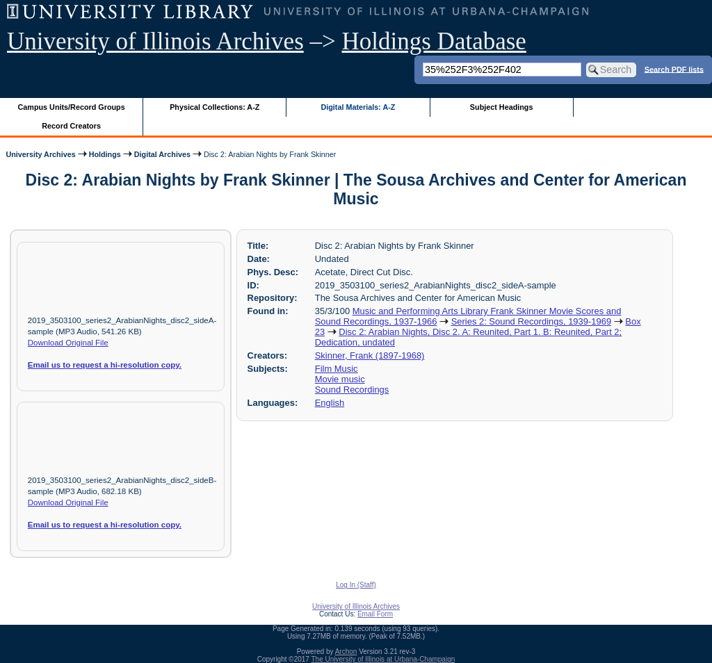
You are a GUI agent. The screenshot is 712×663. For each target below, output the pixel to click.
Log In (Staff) (356, 585)
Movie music (340, 379)
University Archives (40, 154)
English (329, 403)
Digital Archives (162, 154)
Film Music (336, 368)
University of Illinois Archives (155, 41)
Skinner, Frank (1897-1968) (370, 355)
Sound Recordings (352, 389)
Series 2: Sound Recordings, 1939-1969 (531, 321)
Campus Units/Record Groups (71, 107)
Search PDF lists (674, 69)
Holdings (105, 154)
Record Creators (71, 126)
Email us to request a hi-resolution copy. (104, 365)
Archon (346, 651)
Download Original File (68, 342)
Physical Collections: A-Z (214, 107)
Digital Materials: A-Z (358, 107)
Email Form (375, 614)
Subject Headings (501, 107)
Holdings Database (434, 41)
